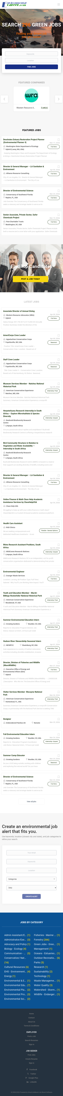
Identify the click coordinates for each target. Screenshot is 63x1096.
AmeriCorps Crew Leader (14, 335)
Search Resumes (31, 1040)
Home (31, 1014)
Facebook (33, 1070)
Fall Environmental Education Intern (19, 734)
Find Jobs (31, 67)
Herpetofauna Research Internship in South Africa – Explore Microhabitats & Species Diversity (22, 414)
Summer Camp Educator (14, 755)
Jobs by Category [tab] (31, 922)
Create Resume (31, 1059)
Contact (31, 1018)
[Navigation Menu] (58, 4)
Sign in (31, 1044)
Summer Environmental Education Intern (21, 620)
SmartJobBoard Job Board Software (40, 1092)
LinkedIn (33, 1082)
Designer (7, 719)
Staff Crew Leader (11, 359)
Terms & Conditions (31, 1026)
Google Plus (33, 1078)
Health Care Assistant (12, 523)
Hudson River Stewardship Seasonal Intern (22, 641)
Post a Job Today (30, 279)
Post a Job (31, 1036)
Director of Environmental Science (18, 190)
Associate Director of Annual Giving (19, 311)
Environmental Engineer (13, 571)
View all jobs (31, 802)
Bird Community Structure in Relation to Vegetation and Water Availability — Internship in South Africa (20, 446)
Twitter (33, 1074)
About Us (31, 1022)
